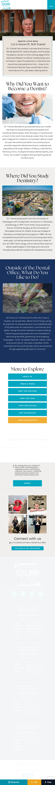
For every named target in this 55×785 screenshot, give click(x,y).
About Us (27, 376)
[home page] (6, 5)
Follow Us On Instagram (27, 548)
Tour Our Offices (27, 405)
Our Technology (27, 413)
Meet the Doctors (27, 391)
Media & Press (27, 384)
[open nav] (51, 5)
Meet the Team (27, 398)
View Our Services (27, 420)
